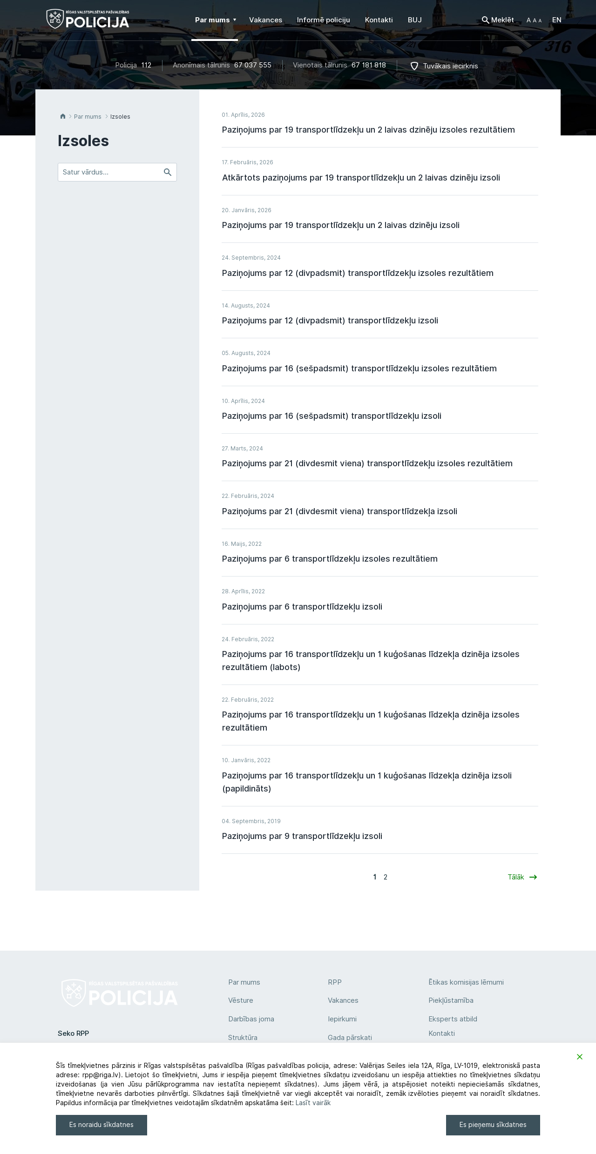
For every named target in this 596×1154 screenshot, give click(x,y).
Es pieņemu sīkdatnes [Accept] (493, 1124)
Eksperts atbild (452, 1019)
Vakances (343, 1000)
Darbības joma (251, 1019)
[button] (534, 20)
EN (557, 20)
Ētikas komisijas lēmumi (466, 982)
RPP (335, 982)
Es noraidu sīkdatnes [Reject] (101, 1124)
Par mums (244, 982)
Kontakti (441, 1033)
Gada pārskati (350, 1037)
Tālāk (516, 877)
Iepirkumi (342, 1019)
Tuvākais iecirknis (450, 66)
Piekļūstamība (451, 1000)
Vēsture (240, 1000)
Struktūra (242, 1037)
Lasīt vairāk (313, 1103)
